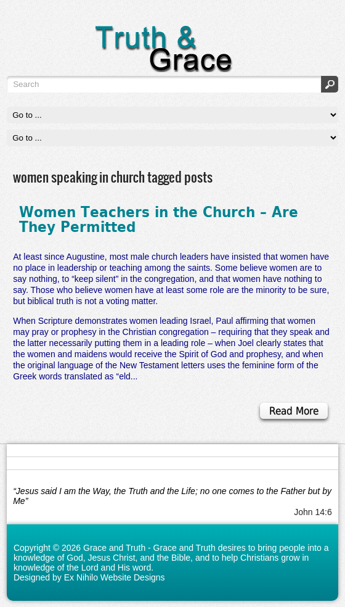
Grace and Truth (114, 548)
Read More (294, 411)
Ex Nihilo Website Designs (114, 577)
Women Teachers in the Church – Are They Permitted (158, 219)
